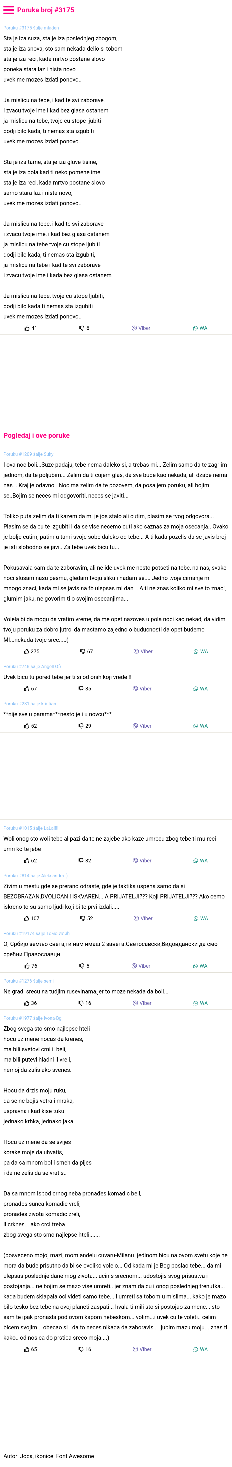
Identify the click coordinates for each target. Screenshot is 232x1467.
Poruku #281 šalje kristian (29, 703)
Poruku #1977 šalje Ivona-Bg (32, 1018)
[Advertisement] (116, 378)
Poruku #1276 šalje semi (28, 981)
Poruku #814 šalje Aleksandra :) (35, 875)
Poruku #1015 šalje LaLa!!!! (30, 828)
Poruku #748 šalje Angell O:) (32, 666)
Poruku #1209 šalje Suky (28, 454)
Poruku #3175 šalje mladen (31, 28)
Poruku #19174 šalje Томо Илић (36, 933)
